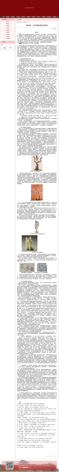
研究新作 (8, 16)
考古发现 (33, 16)
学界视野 (28, 16)
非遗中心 (38, 16)
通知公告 (7, 21)
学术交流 (18, 16)
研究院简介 (49, 16)
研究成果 (23, 16)
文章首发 (7, 25)
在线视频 (7, 38)
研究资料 (43, 16)
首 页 (4, 16)
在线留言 (54, 16)
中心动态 (7, 27)
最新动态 (13, 16)
